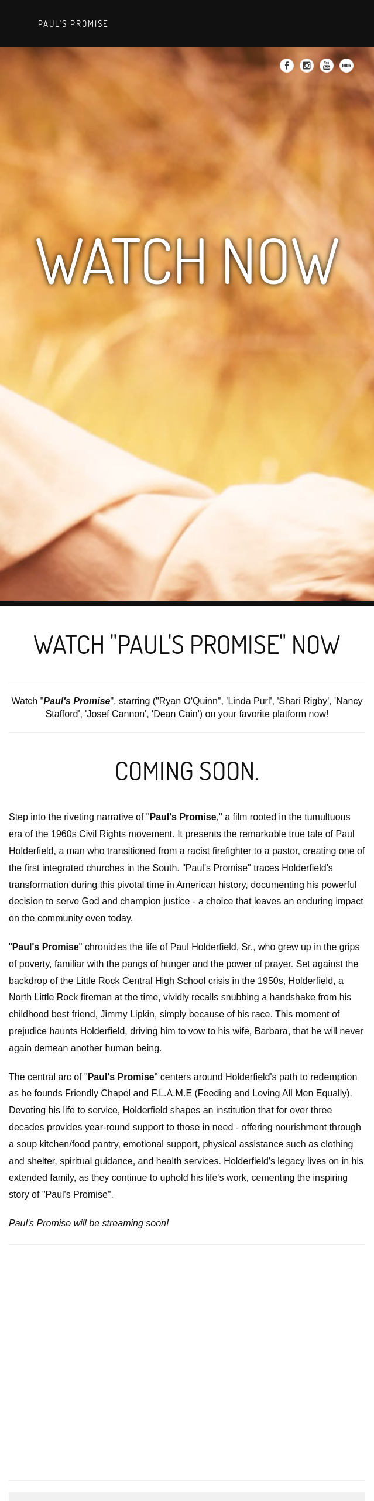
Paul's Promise (72, 23)
